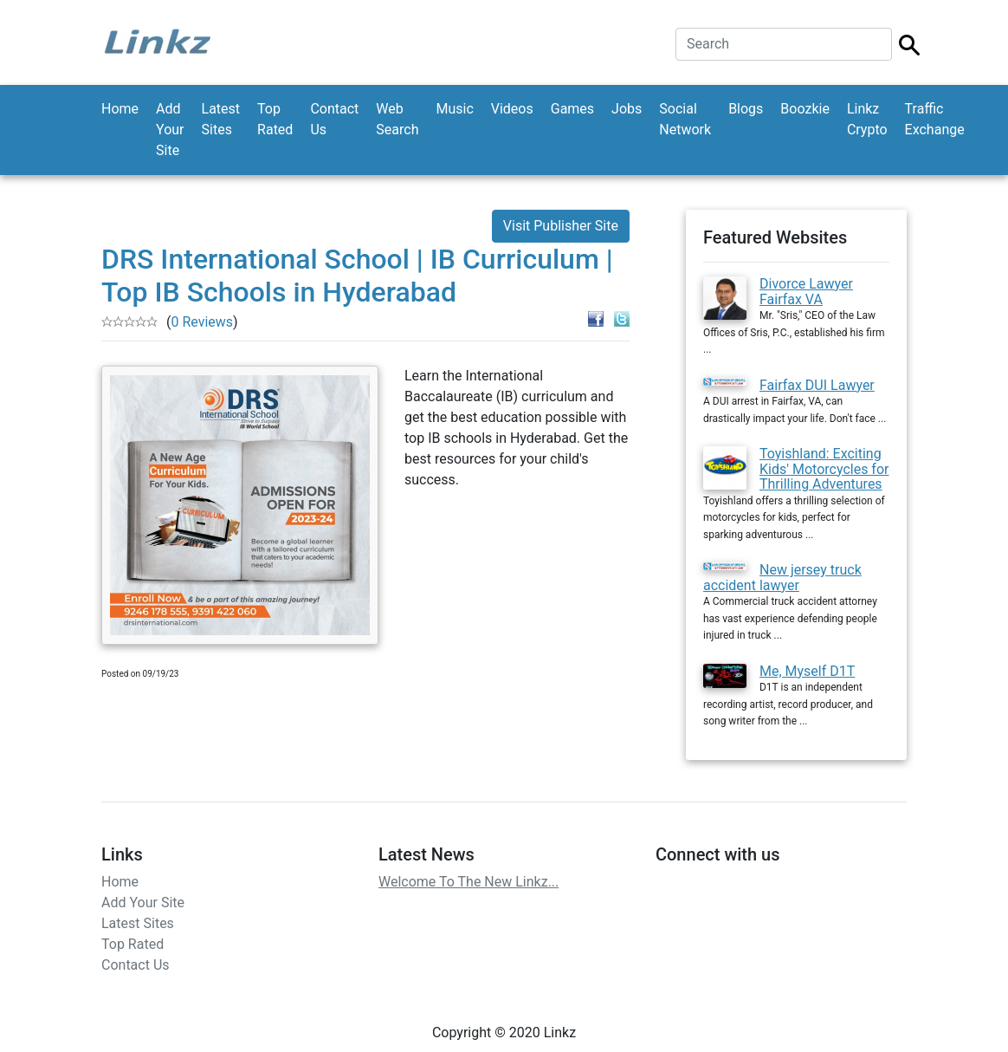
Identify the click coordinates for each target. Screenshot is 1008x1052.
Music (454, 109)
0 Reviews (202, 322)
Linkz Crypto (867, 119)
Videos (512, 109)
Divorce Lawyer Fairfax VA (806, 292)
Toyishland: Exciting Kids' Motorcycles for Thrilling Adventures (823, 468)
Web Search (397, 119)
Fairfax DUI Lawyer (817, 385)
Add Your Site (170, 130)
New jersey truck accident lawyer (782, 578)
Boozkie (805, 109)
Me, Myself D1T (807, 671)
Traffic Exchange (935, 119)
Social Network (685, 119)
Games (572, 109)
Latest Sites (221, 119)
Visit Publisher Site (560, 226)
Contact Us (334, 119)
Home (120, 109)
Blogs (745, 109)
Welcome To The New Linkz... (468, 881)
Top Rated (275, 119)
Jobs (626, 109)
